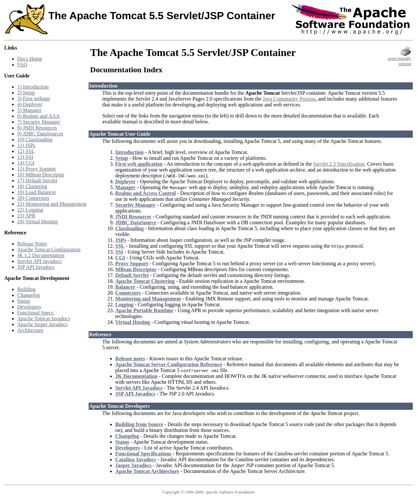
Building (26, 289)
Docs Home (29, 59)
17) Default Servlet (37, 180)
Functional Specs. (35, 312)
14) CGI (26, 163)
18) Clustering (32, 186)
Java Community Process (289, 99)
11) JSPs (26, 145)
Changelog (28, 295)
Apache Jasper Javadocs (42, 324)
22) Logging (30, 210)
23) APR (26, 215)
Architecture (30, 330)
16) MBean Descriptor (40, 174)
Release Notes (32, 243)
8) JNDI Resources (37, 128)
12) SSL (26, 151)
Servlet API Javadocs (39, 261)
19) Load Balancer (36, 192)
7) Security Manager (38, 122)
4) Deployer (29, 104)
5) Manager (29, 110)
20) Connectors (33, 198)
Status (23, 301)
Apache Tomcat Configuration (48, 249)
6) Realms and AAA (38, 116)
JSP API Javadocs (35, 267)
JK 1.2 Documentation (40, 255)
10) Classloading (34, 139)
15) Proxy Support (36, 169)
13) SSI (25, 157)
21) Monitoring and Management (52, 204)
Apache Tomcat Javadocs (43, 318)
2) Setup (26, 92)
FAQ (22, 64)
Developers (29, 307)
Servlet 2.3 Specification (339, 164)
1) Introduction (33, 87)
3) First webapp (33, 98)
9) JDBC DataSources (40, 133)
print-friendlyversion (399, 59)
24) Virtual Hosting (37, 221)
